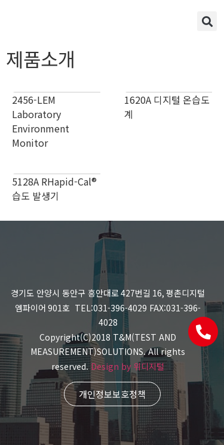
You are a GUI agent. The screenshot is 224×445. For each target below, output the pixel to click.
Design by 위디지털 (127, 366)
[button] (207, 21)
